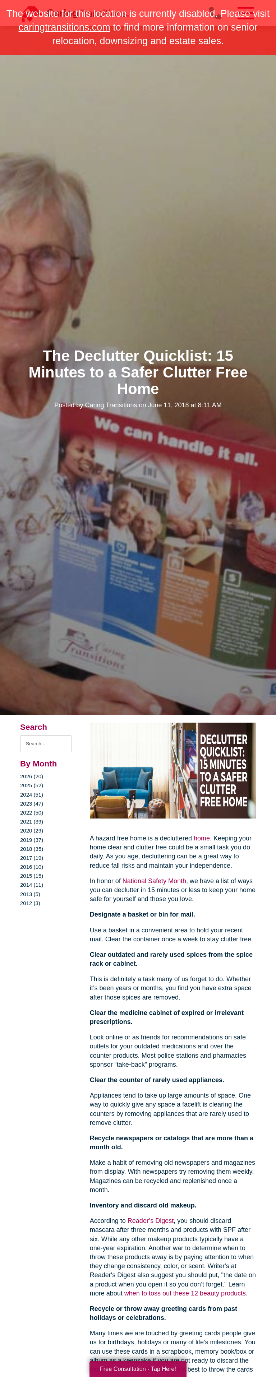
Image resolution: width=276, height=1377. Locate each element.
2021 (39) (31, 822)
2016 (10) (31, 867)
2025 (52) (31, 785)
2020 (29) (31, 830)
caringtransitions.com (64, 27)
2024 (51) (31, 795)
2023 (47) (31, 804)
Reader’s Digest (151, 1220)
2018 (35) (31, 849)
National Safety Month (154, 881)
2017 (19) (31, 858)
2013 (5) (30, 894)
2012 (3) (30, 903)
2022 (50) (31, 813)
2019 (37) (31, 840)
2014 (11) (31, 885)
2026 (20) (31, 776)
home (202, 838)
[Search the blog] (46, 743)
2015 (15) (31, 876)
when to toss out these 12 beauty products (185, 1293)
